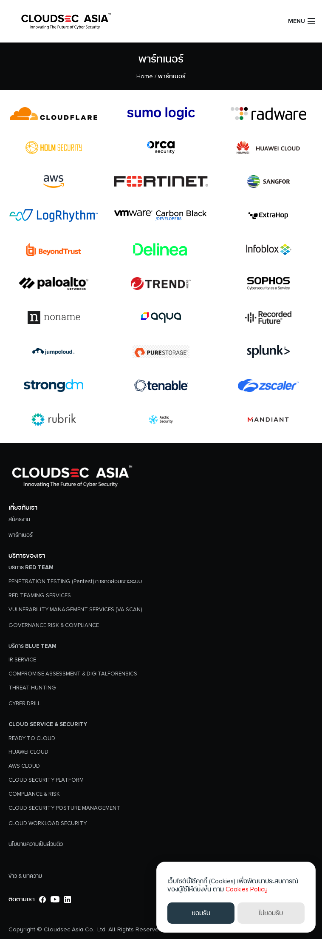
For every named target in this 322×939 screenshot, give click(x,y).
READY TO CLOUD (31, 738)
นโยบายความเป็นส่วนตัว (35, 844)
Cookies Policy (247, 889)
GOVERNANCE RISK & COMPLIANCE (53, 625)
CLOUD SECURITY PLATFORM (46, 780)
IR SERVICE (22, 659)
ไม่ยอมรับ (271, 913)
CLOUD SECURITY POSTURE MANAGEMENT (64, 808)
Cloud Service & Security (47, 724)
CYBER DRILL (24, 703)
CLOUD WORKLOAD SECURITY (47, 823)
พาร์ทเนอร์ (161, 59)
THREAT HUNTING (32, 687)
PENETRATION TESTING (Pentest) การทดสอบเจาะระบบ (75, 581)
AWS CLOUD (24, 766)
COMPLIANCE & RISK (34, 794)
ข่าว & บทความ (25, 876)
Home (144, 76)
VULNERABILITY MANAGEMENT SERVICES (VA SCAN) (75, 609)
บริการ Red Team (31, 567)
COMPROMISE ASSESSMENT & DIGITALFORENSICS (72, 673)
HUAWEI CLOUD (28, 752)
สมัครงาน (19, 519)
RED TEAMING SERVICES (39, 595)
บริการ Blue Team (32, 646)
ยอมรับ (201, 913)
